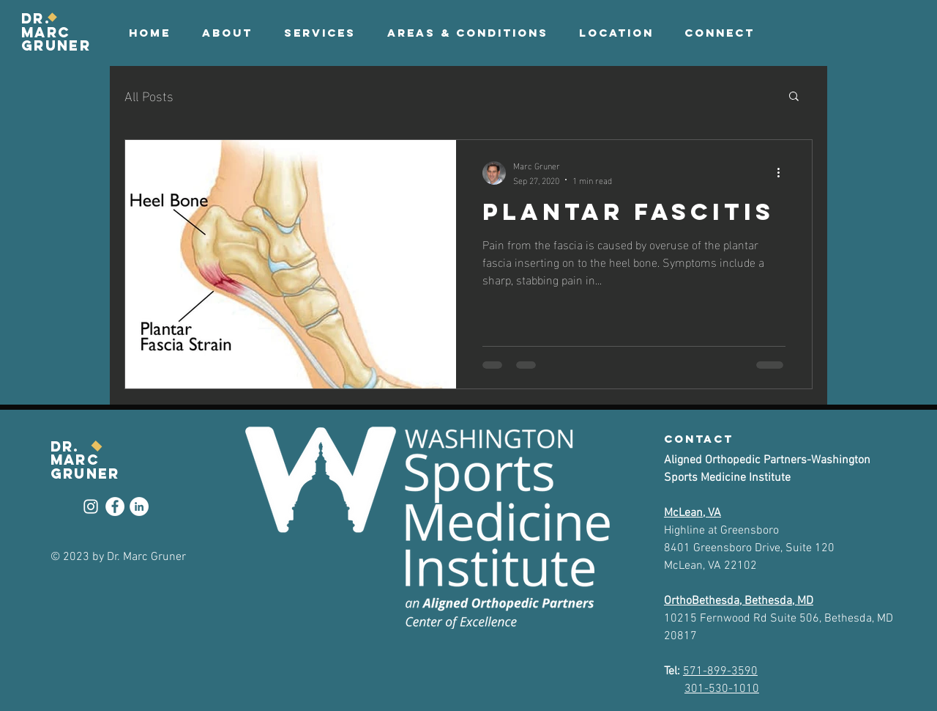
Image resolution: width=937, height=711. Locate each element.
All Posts (148, 95)
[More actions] (783, 173)
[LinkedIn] (139, 506)
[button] (719, 33)
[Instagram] (90, 506)
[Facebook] (114, 506)
